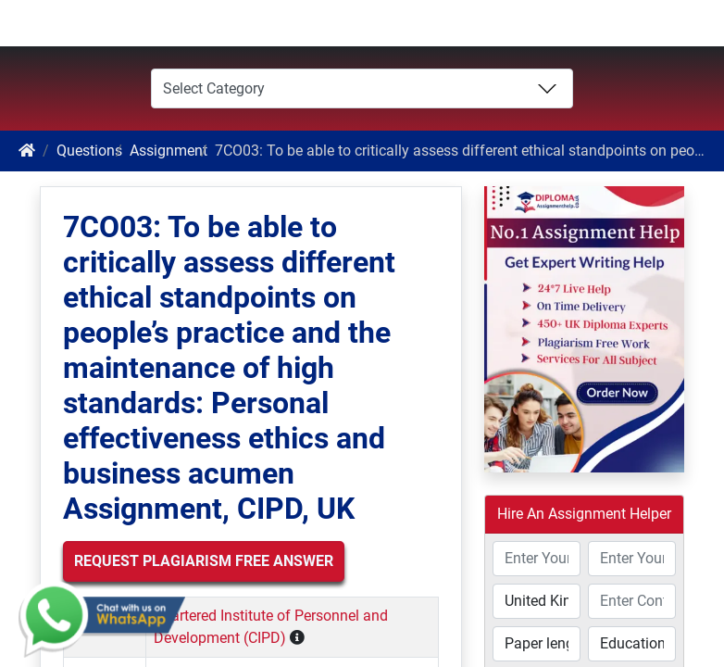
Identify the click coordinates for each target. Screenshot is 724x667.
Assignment (168, 150)
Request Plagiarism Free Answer (203, 561)
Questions (89, 150)
